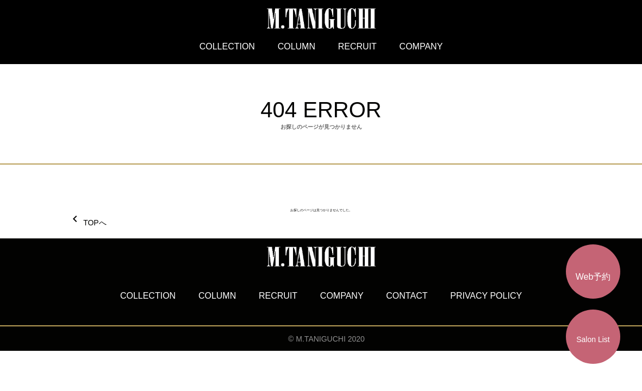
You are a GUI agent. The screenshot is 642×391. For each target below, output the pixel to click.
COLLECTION (227, 46)
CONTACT (406, 295)
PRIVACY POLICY (486, 295)
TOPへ (87, 222)
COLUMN (296, 46)
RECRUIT (357, 46)
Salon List (592, 339)
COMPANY (421, 46)
